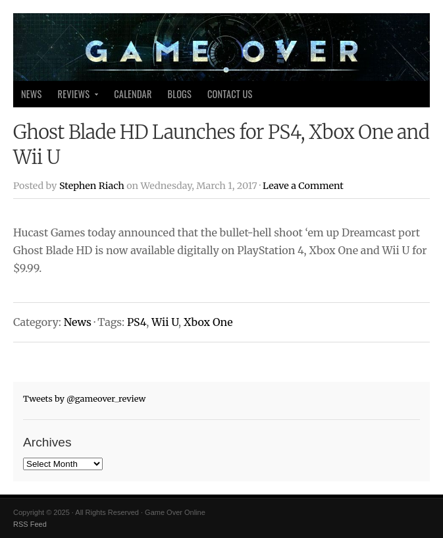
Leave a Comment (303, 186)
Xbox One (208, 322)
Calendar (132, 94)
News (31, 94)
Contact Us (229, 94)
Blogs (180, 94)
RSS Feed (30, 524)
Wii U (164, 322)
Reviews (75, 97)
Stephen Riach (91, 186)
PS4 (136, 322)
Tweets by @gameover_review (84, 398)
